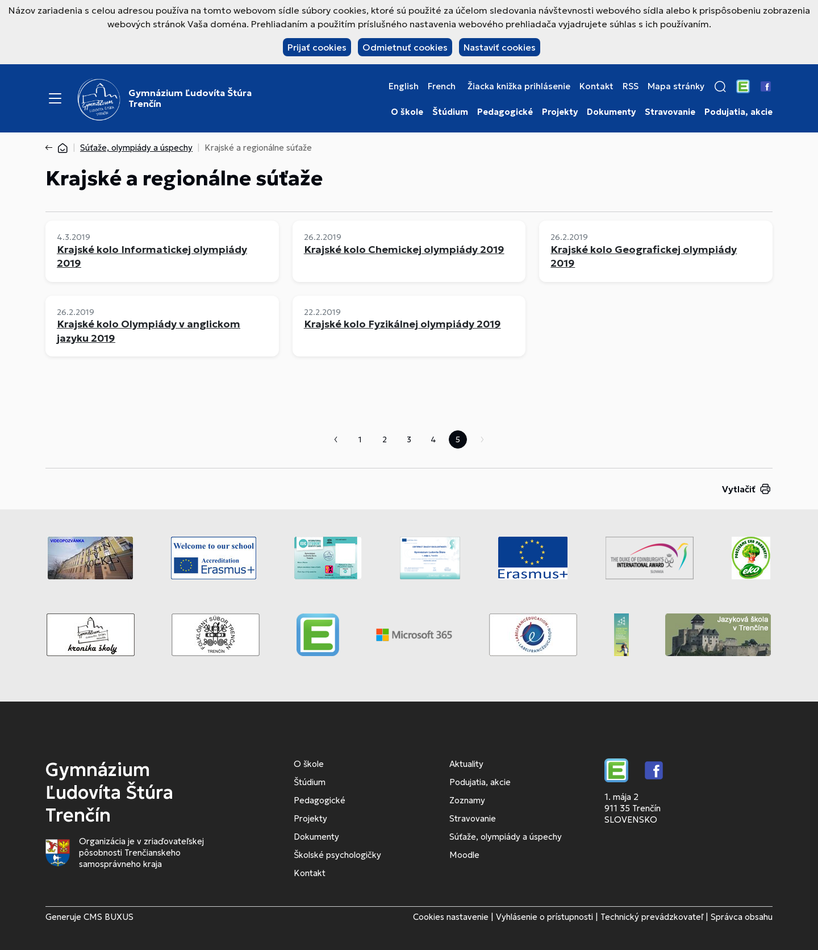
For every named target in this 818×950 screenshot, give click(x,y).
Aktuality (466, 763)
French (442, 86)
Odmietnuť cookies (405, 47)
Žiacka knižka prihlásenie (519, 86)
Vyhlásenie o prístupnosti (544, 916)
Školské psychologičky (337, 854)
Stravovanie (670, 112)
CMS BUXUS (108, 916)
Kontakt (596, 86)
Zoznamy (467, 800)
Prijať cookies (317, 47)
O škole (407, 112)
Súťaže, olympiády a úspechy (136, 147)
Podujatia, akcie (738, 112)
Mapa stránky (676, 86)
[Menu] (55, 98)
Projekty (560, 112)
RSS (630, 86)
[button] (720, 86)
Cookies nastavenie (451, 916)
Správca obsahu (742, 916)
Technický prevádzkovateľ (651, 916)
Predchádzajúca (336, 439)
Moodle (464, 854)
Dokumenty (611, 112)
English (404, 86)
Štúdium (450, 112)
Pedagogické (505, 112)
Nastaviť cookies (500, 47)
